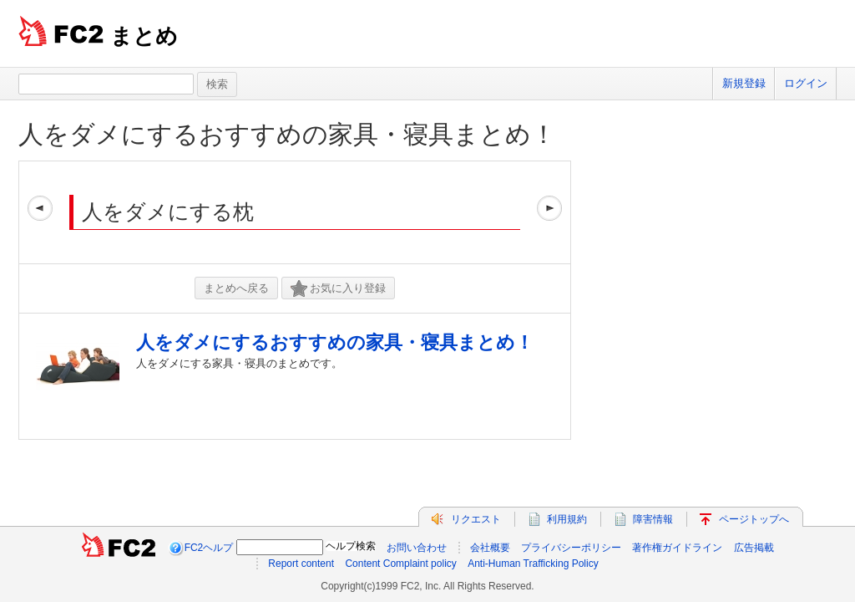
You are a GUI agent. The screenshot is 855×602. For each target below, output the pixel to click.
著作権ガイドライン (677, 548)
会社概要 (490, 548)
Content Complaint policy (400, 563)
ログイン (805, 83)
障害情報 (653, 519)
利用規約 (567, 519)
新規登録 (744, 83)
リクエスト (476, 519)
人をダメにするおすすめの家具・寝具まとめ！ (287, 134)
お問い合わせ (417, 548)
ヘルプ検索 (351, 546)
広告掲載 (754, 548)
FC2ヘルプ (209, 548)
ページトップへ (754, 519)
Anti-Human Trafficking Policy (533, 563)
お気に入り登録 (338, 289)
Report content (301, 563)
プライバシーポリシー (571, 548)
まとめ (144, 35)
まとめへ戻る (236, 288)
